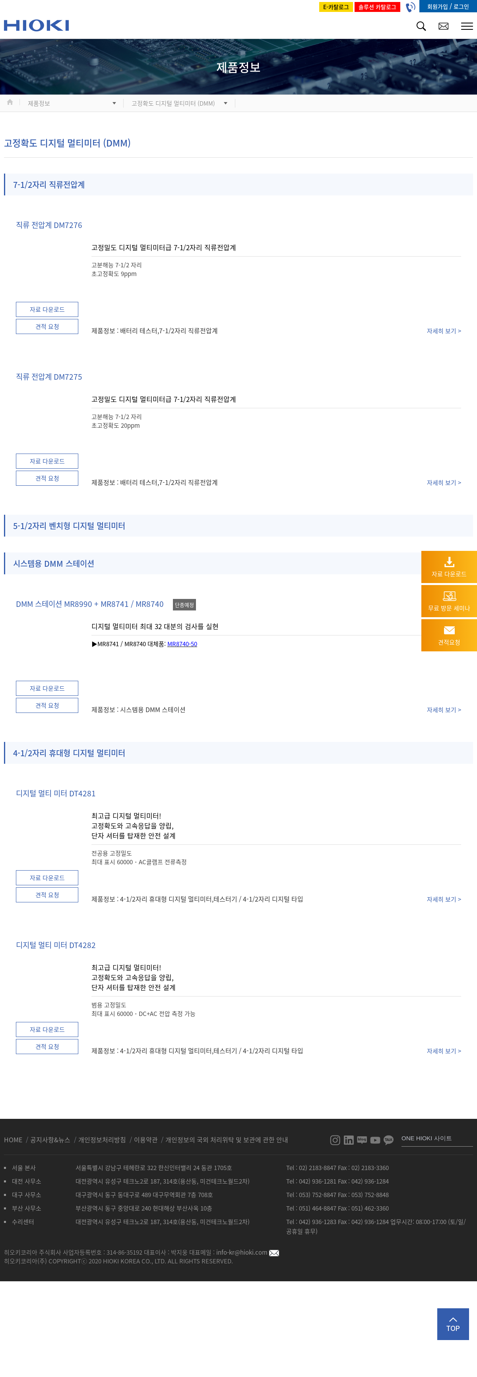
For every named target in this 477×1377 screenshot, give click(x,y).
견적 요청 (47, 326)
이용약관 (146, 1139)
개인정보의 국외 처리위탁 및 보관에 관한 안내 (226, 1139)
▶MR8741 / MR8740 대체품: (129, 643)
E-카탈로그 (336, 7)
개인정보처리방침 (103, 1139)
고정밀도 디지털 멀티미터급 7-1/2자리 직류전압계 (163, 247)
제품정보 (39, 103)
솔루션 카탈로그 (377, 7)
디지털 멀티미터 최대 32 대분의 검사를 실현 (155, 626)
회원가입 (438, 6)
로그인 (461, 6)
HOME (14, 1139)
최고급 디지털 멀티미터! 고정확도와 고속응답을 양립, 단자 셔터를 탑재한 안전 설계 (133, 825)
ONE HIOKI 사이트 (426, 1138)
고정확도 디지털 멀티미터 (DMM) (173, 103)
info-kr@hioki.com (247, 1252)
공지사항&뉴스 (51, 1139)
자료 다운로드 (47, 309)
